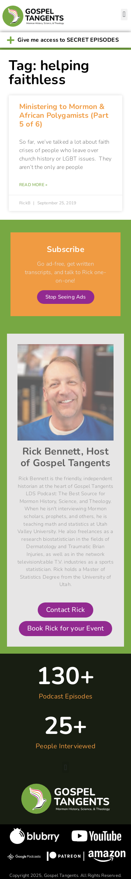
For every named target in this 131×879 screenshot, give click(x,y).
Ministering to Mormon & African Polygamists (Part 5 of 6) (63, 115)
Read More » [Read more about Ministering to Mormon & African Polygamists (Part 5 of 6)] (33, 185)
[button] (124, 14)
